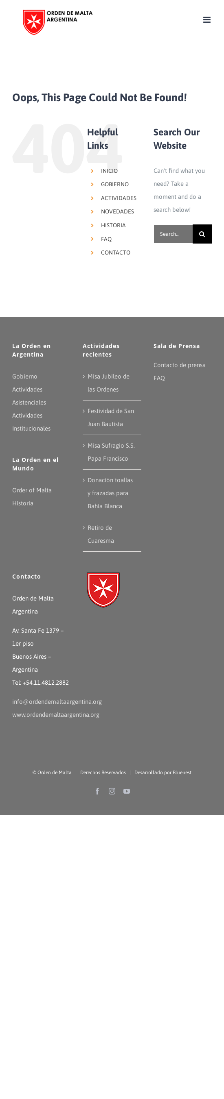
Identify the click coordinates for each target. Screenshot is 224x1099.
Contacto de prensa (180, 364)
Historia (22, 503)
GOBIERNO (115, 184)
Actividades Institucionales (31, 422)
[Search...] (173, 234)
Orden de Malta (54, 772)
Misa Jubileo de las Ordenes (109, 383)
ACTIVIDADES (118, 198)
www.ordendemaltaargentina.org (55, 714)
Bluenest (182, 772)
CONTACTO (115, 252)
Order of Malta (32, 490)
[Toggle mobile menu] (207, 19)
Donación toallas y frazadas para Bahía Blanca (110, 493)
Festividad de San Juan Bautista (111, 417)
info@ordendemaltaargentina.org (57, 701)
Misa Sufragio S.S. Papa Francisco (111, 452)
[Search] (202, 234)
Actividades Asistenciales (29, 396)
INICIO (109, 171)
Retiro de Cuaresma (101, 534)
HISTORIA (113, 225)
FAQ (106, 239)
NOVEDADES (117, 211)
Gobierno (24, 376)
